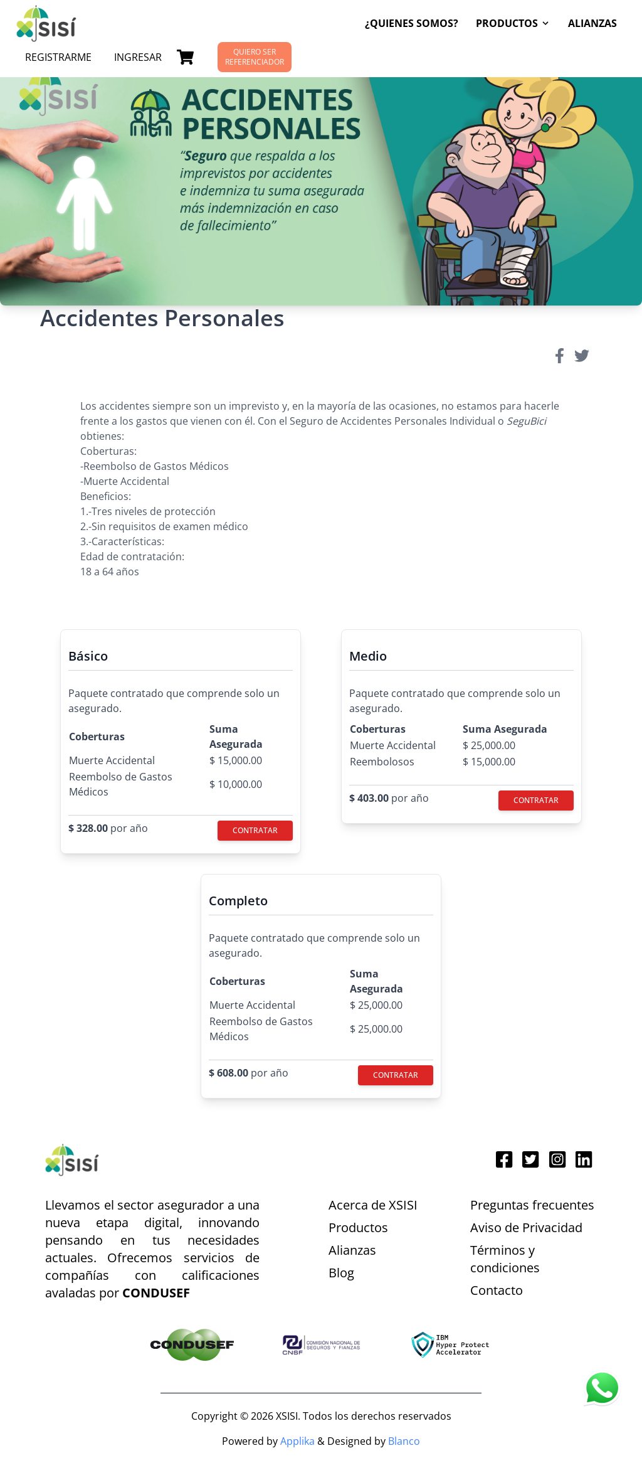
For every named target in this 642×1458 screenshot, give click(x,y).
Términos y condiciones (505, 1259)
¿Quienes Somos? (411, 23)
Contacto (496, 1290)
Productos (358, 1227)
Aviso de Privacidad (526, 1227)
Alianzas (592, 23)
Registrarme (58, 57)
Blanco (404, 1441)
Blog (341, 1272)
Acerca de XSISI (373, 1204)
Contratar (255, 830)
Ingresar (138, 57)
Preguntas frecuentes (532, 1204)
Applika (296, 1441)
